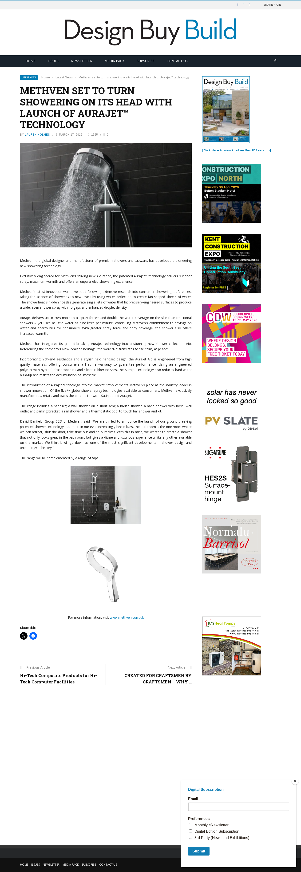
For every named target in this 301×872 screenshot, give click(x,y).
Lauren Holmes (37, 135)
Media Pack (114, 61)
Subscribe (145, 61)
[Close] (295, 781)
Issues (53, 61)
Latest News (29, 77)
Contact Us (177, 61)
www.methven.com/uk (127, 617)
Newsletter (81, 61)
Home (31, 61)
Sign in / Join (272, 4)
